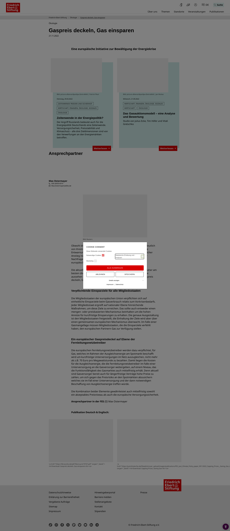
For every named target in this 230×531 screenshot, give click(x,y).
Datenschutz (119, 284)
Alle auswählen (115, 268)
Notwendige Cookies (95, 255)
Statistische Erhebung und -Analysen (129, 256)
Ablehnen (100, 274)
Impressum (110, 284)
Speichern (129, 274)
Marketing (91, 261)
